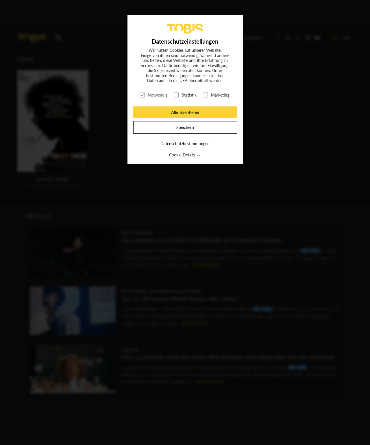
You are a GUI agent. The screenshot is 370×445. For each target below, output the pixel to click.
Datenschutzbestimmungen (185, 143)
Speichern (185, 127)
